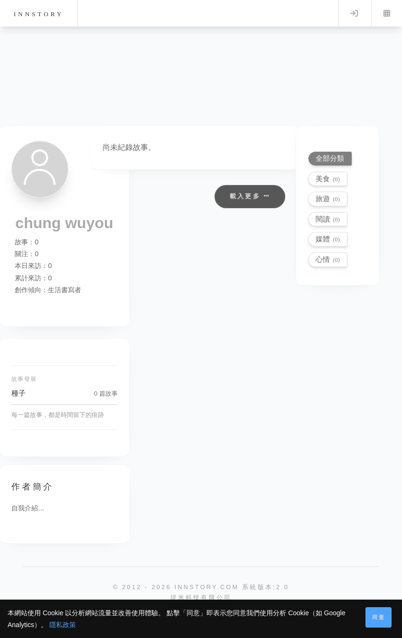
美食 (327, 179)
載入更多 (250, 196)
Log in (354, 13)
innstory (39, 14)
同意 (378, 617)
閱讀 (327, 219)
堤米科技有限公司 (201, 597)
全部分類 (330, 158)
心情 (327, 259)
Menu (387, 13)
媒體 (327, 239)
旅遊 (327, 198)
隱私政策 (62, 625)
